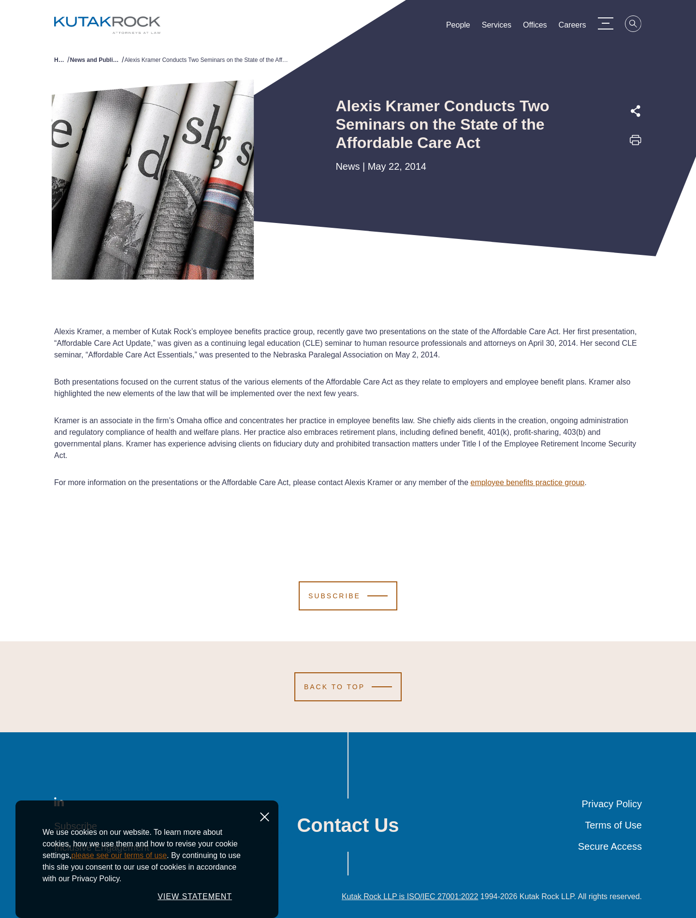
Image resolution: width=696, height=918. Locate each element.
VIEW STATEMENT (195, 896)
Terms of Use (613, 825)
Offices (535, 27)
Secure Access (610, 846)
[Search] (633, 25)
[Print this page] (635, 143)
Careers (572, 27)
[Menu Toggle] (605, 23)
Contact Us (347, 825)
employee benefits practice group (527, 482)
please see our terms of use (119, 855)
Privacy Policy (612, 804)
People (458, 27)
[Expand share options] (635, 111)
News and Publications (96, 60)
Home (60, 60)
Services (496, 27)
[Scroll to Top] (348, 686)
